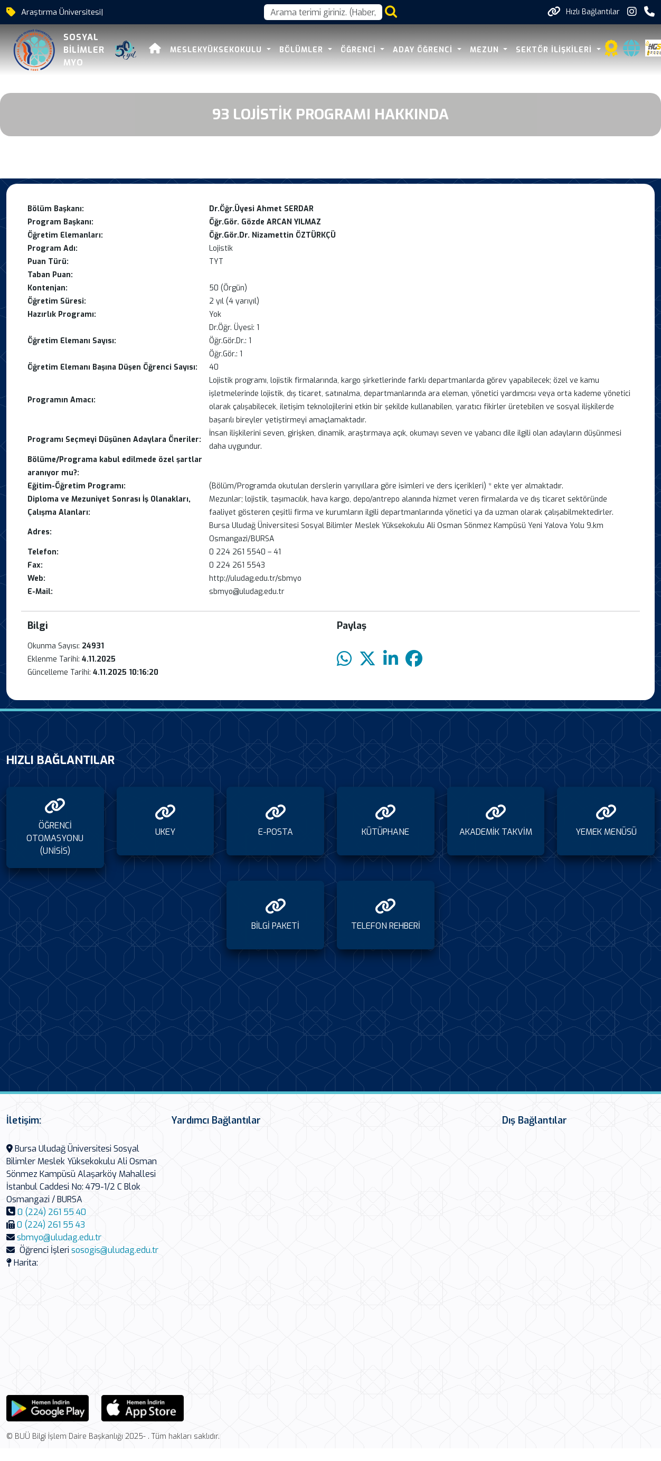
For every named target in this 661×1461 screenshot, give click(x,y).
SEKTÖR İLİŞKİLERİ (554, 50)
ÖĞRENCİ (358, 50)
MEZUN (485, 50)
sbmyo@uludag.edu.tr (59, 1237)
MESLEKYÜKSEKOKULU (216, 50)
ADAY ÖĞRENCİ (423, 50)
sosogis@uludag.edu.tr (114, 1250)
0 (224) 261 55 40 (51, 1212)
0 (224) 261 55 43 (51, 1224)
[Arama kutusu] (323, 12)
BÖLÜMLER (302, 50)
